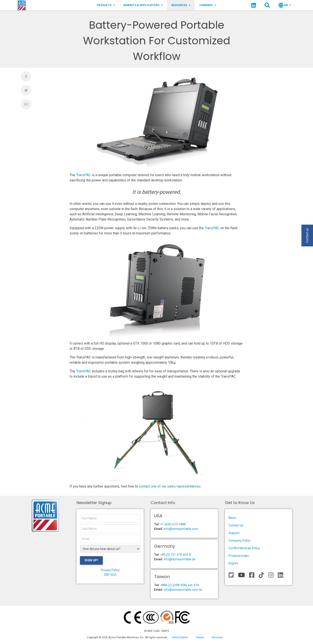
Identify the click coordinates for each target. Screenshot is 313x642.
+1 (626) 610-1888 (173, 524)
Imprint (233, 563)
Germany (217, 637)
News (232, 517)
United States (180, 637)
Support (234, 533)
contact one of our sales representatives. (170, 486)
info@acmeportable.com (181, 529)
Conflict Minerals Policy (244, 548)
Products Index (238, 555)
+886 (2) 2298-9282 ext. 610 (179, 585)
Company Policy (239, 540)
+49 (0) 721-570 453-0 (175, 554)
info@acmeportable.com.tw (183, 589)
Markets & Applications (143, 5)
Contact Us (235, 525)
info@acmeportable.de (179, 559)
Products (106, 5)
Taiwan (200, 637)
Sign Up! (91, 560)
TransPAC (83, 175)
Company (207, 5)
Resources (181, 5)
